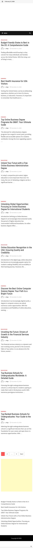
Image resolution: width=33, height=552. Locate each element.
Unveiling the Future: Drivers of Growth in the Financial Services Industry (15, 334)
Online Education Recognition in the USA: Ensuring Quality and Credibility (16, 250)
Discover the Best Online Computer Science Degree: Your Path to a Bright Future (16, 291)
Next (21, 454)
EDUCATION (4, 40)
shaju (7, 48)
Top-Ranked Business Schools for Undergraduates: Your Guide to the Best (16, 416)
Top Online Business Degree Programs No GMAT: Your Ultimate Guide (16, 122)
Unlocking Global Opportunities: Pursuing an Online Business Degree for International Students (15, 206)
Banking (3, 78)
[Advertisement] (16, 475)
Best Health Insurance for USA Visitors (13, 507)
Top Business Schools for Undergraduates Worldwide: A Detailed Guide (14, 375)
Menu (4, 33)
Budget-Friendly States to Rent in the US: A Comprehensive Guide (15, 43)
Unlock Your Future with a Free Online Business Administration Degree (14, 165)
